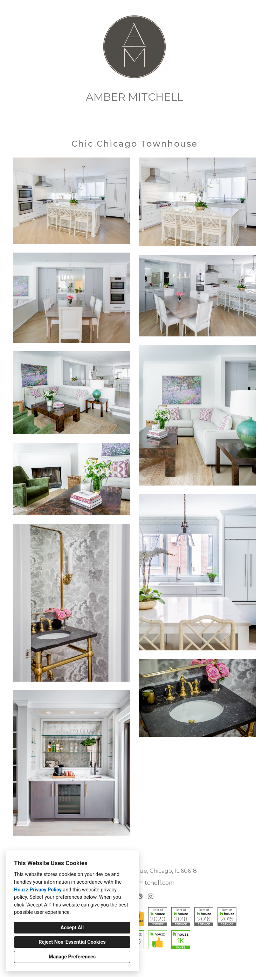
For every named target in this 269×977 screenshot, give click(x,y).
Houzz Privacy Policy (38, 890)
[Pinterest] (140, 896)
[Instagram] (150, 896)
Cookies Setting (144, 966)
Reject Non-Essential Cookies (72, 942)
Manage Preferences (72, 957)
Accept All (72, 928)
